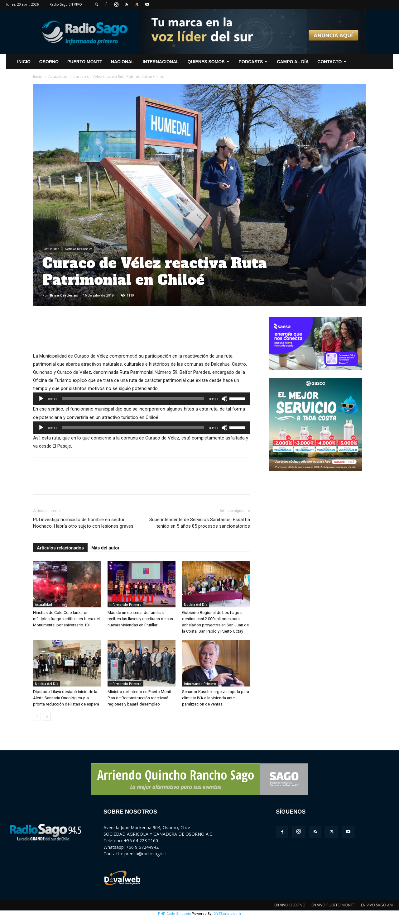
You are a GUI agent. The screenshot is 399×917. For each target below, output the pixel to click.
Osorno (49, 61)
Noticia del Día (195, 604)
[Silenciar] (224, 399)
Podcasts (253, 61)
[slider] (133, 398)
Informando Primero (125, 604)
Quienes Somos (209, 61)
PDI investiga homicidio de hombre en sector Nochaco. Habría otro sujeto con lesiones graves (83, 523)
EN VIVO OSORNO (289, 905)
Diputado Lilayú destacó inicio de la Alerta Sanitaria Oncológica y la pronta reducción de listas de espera (66, 697)
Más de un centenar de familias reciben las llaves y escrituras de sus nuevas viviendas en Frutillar (140, 618)
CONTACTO (332, 61)
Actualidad (57, 76)
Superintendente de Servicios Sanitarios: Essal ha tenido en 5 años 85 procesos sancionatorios (199, 523)
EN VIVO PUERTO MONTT (333, 905)
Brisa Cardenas (64, 295)
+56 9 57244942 (142, 847)
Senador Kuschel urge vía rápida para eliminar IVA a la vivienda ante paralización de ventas (215, 697)
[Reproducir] (41, 399)
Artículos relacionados (60, 547)
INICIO (24, 61)
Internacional (161, 61)
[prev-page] (37, 716)
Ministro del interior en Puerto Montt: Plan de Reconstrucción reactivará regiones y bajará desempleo (140, 697)
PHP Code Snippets (174, 914)
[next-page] (47, 716)
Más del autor (105, 547)
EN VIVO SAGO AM (377, 905)
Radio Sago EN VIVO (66, 4)
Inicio (37, 76)
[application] (141, 398)
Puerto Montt (84, 61)
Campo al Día (293, 61)
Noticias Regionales (78, 249)
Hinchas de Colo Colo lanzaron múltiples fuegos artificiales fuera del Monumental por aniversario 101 (66, 618)
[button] (96, 4)
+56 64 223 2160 (141, 840)
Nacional (122, 61)
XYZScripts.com (227, 914)
